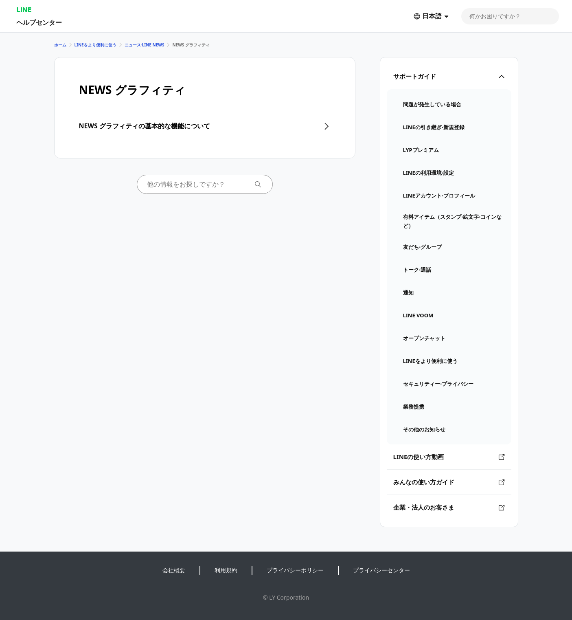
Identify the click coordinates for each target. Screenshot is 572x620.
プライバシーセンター (381, 570)
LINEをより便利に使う (95, 45)
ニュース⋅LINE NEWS (144, 45)
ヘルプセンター (39, 22)
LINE (23, 9)
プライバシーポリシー (295, 570)
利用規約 (226, 570)
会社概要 (173, 570)
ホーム (60, 45)
